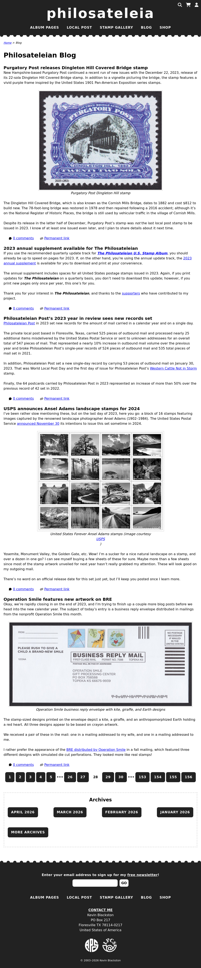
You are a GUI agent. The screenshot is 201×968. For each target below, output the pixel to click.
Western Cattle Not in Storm (173, 368)
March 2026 (70, 812)
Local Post (79, 27)
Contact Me (100, 910)
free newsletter (142, 875)
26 (70, 777)
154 (158, 777)
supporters (131, 293)
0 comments (23, 238)
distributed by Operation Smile (96, 750)
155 (173, 777)
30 (120, 777)
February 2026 (121, 812)
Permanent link (56, 238)
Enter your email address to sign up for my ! (100, 875)
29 (108, 777)
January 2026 (175, 812)
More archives (28, 832)
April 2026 (23, 812)
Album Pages (44, 27)
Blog (146, 27)
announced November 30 (38, 424)
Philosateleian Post (19, 323)
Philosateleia (101, 13)
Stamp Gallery (116, 27)
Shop (165, 27)
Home (7, 42)
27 (82, 777)
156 (188, 777)
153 (142, 777)
